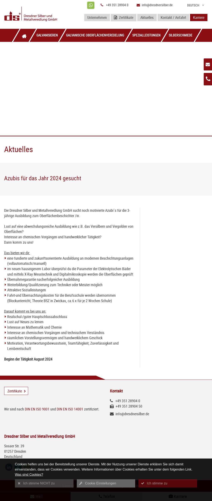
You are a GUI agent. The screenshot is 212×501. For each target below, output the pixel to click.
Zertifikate (123, 18)
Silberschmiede (180, 35)
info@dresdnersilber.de (157, 5)
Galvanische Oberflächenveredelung (95, 35)
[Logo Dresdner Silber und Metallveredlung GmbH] (37, 14)
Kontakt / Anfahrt (173, 17)
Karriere (198, 17)
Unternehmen (97, 17)
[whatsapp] (90, 5)
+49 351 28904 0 (117, 5)
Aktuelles (147, 17)
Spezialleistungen (146, 35)
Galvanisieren (47, 35)
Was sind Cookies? (29, 474)
